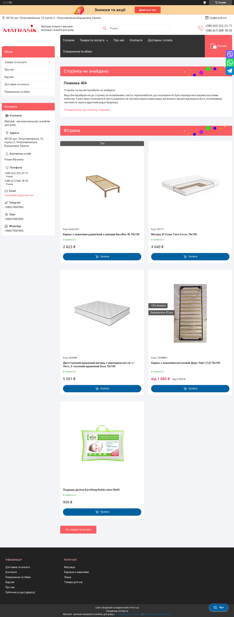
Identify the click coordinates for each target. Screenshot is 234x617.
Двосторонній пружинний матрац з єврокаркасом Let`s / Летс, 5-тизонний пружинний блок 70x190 (98, 364)
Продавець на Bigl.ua (117, 611)
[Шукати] (104, 28)
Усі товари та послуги (78, 529)
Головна (68, 40)
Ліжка (67, 577)
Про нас (119, 40)
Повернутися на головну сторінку (87, 110)
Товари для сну (73, 582)
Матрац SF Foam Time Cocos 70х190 (174, 234)
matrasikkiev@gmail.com (19, 195)
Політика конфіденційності (157, 614)
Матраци (69, 567)
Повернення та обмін (77, 51)
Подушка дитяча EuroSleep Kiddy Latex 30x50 (91, 489)
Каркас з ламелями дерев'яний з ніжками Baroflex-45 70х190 (101, 234)
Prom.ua (134, 607)
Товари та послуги (92, 40)
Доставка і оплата (160, 40)
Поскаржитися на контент (128, 614)
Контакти (136, 40)
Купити (105, 256)
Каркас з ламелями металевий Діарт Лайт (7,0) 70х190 (185, 362)
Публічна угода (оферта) (20, 592)
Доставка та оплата (17, 84)
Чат (219, 607)
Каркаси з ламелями (76, 572)
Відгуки (9, 77)
